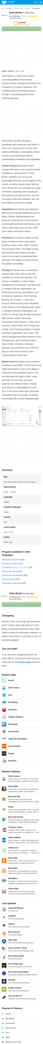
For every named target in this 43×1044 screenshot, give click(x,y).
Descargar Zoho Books (11, 560)
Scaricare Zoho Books (11, 564)
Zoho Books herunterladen (12, 575)
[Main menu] (40, 2)
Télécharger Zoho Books (12, 583)
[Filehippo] (8, 2)
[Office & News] (18, 8)
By (14, 16)
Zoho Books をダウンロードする (15, 567)
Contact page (24, 662)
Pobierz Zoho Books (10, 571)
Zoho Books (21, 12)
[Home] (3, 8)
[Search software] (36, 2)
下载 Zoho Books (9, 579)
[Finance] (27, 8)
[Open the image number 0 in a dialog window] (19, 416)
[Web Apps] (9, 8)
